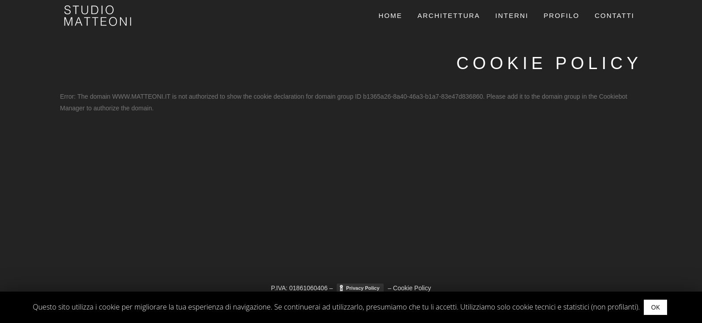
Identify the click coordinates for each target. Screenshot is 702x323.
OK (655, 307)
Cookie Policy (412, 288)
